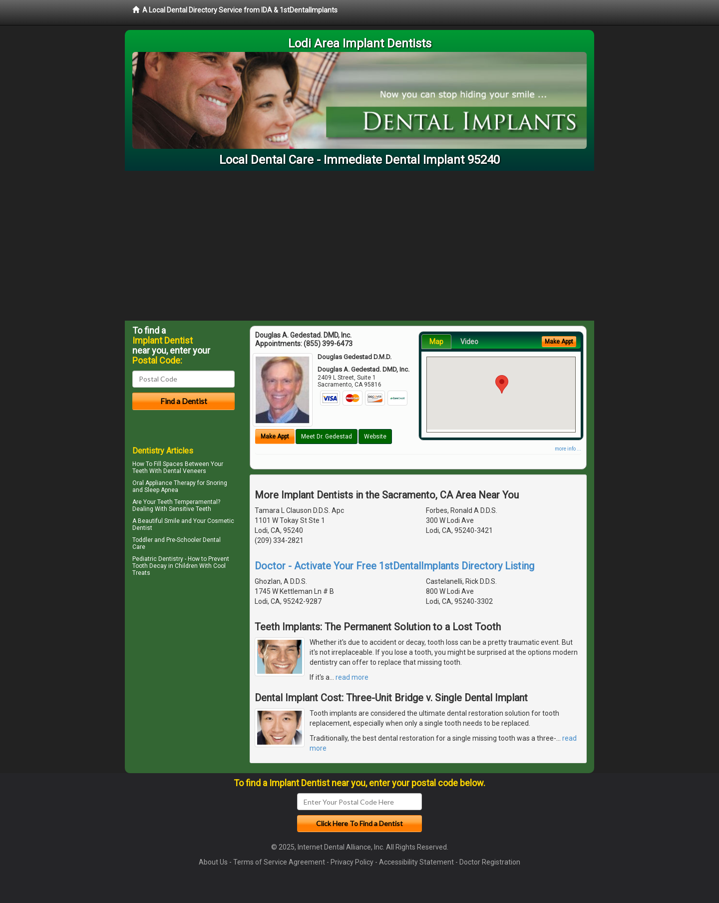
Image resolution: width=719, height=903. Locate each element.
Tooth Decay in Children (165, 565)
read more (352, 677)
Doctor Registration (489, 862)
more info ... (568, 449)
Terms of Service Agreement (279, 862)
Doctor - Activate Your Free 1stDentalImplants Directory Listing (394, 566)
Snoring (216, 482)
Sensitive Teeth (190, 508)
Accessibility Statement (416, 862)
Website (375, 436)
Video (469, 342)
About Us (213, 862)
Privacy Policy (352, 862)
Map (436, 342)
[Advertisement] (359, 246)
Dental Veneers (184, 470)
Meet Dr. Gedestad (326, 436)
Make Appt (275, 436)
